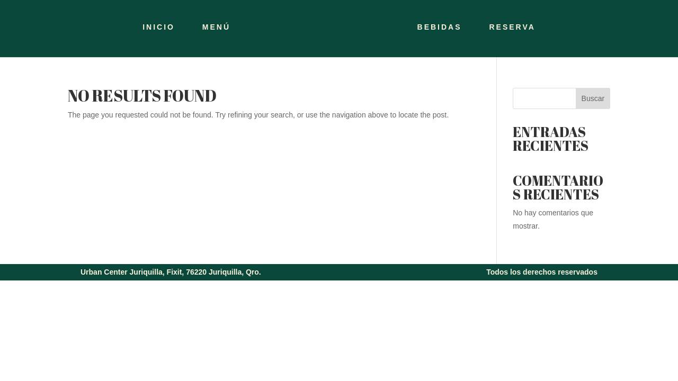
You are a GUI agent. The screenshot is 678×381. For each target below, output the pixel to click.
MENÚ (216, 27)
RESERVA (512, 27)
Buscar (593, 98)
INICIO (158, 27)
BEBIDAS (439, 27)
